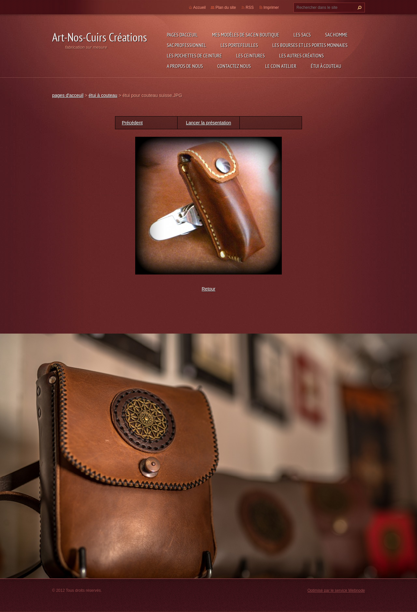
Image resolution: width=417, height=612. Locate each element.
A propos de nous (185, 66)
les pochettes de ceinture (194, 55)
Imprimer (271, 7)
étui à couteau (326, 66)
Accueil (199, 7)
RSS (250, 7)
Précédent (132, 122)
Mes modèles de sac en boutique (245, 34)
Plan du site (225, 7)
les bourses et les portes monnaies (310, 45)
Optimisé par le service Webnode (336, 590)
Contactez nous (234, 66)
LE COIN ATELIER (280, 66)
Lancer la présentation (208, 122)
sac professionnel (186, 45)
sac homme (336, 34)
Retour (208, 288)
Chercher (359, 7)
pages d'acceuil (182, 34)
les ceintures (250, 55)
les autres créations (301, 55)
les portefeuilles (239, 45)
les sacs (302, 34)
